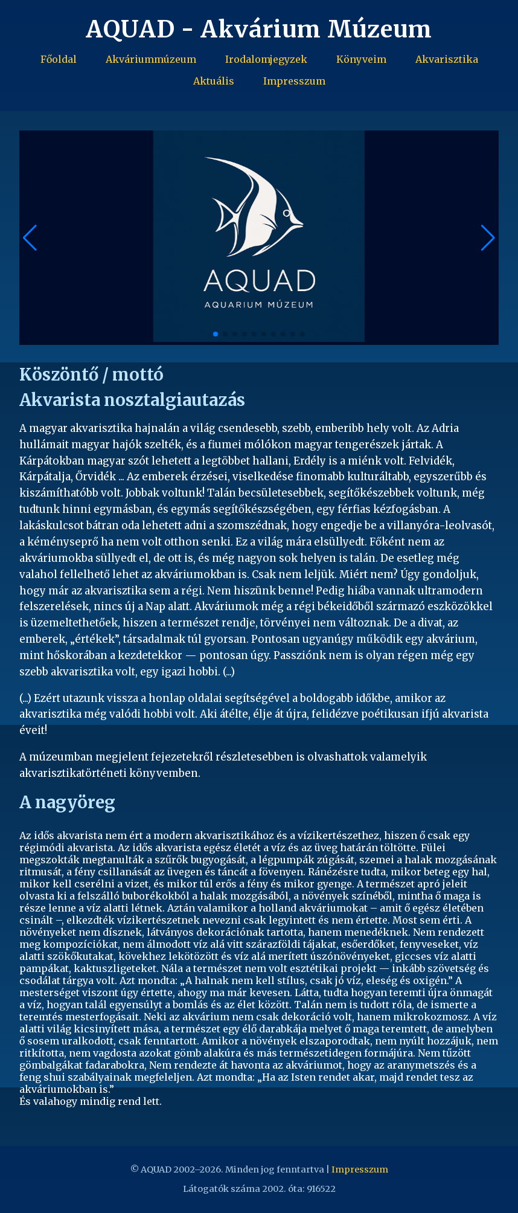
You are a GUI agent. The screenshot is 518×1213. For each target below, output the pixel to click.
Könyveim (361, 59)
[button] (488, 238)
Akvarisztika (446, 59)
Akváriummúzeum (151, 59)
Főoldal (58, 59)
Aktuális (213, 81)
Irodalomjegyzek (266, 59)
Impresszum (294, 81)
